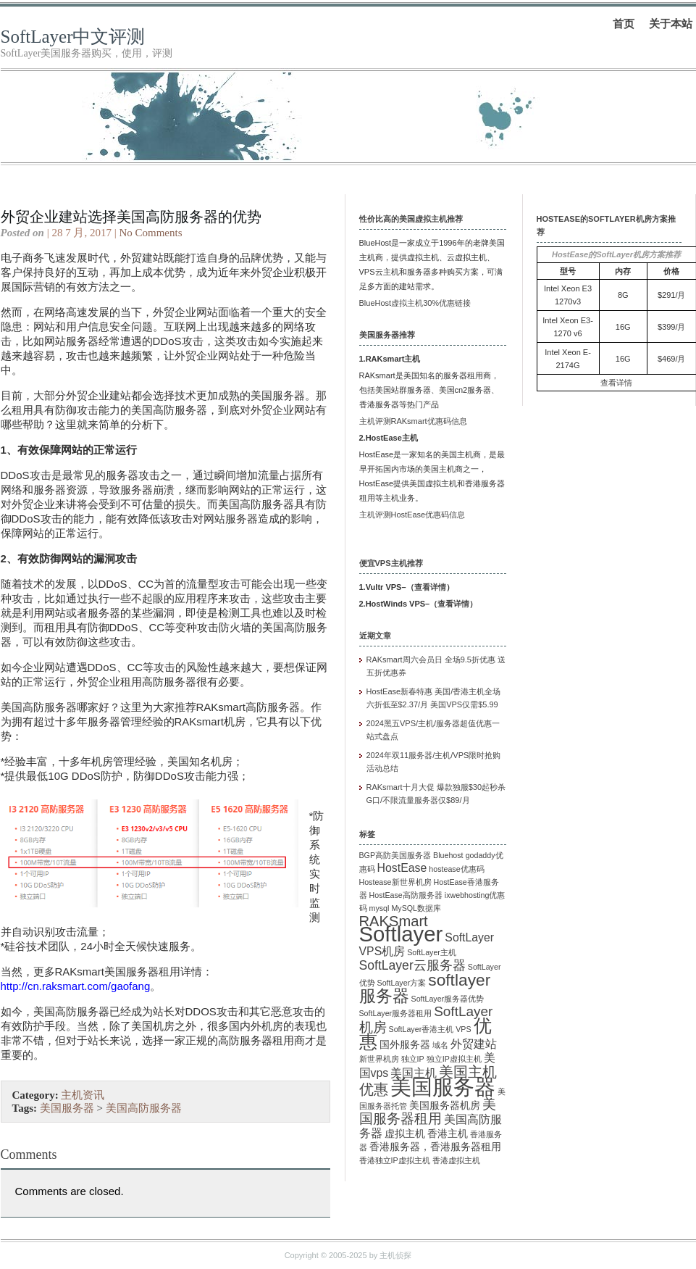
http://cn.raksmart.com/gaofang (76, 986)
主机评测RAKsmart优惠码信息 (413, 421)
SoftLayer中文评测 (73, 36)
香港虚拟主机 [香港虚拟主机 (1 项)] (456, 1160)
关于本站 (670, 23)
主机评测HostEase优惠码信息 (412, 514)
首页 (623, 23)
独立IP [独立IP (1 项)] (412, 1058)
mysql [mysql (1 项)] (379, 908)
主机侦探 (395, 1255)
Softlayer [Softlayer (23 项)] (401, 934)
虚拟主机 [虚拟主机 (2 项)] (405, 1133)
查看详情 (430, 587)
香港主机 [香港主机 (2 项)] (447, 1133)
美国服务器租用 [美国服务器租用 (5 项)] (427, 1111)
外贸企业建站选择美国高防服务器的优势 (131, 217)
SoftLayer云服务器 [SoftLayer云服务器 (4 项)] (412, 965)
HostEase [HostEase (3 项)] (402, 868)
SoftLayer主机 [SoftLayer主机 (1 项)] (431, 952)
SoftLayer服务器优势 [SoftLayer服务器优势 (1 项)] (448, 998)
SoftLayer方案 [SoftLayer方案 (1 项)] (402, 982)
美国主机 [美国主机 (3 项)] (413, 1073)
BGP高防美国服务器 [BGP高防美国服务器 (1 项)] (395, 855)
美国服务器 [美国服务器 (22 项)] (442, 1087)
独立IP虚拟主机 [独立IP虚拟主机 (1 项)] (454, 1058)
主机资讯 (82, 1095)
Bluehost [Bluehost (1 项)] (448, 855)
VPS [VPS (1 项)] (463, 1029)
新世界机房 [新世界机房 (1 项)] (379, 1058)
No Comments (150, 232)
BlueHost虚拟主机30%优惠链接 (415, 303)
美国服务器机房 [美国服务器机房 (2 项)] (444, 1105)
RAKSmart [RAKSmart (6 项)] (393, 921)
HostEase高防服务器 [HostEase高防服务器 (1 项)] (406, 895)
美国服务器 (67, 1108)
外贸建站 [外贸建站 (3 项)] (473, 1044)
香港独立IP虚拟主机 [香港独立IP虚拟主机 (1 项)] (394, 1160)
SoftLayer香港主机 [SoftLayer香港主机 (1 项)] (421, 1029)
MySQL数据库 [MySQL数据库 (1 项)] (416, 908)
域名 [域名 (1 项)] (440, 1045)
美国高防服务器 (144, 1108)
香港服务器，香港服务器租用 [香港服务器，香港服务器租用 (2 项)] (435, 1146)
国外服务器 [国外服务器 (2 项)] (405, 1044)
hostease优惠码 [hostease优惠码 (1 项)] (456, 869)
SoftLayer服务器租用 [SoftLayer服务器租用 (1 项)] (395, 1013)
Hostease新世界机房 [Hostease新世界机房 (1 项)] (395, 882)
